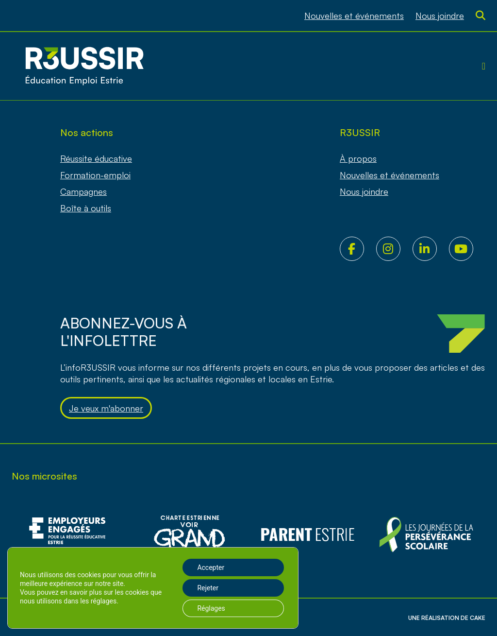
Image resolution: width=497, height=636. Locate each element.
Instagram (394, 249)
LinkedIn (431, 249)
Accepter (210, 567)
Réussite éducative (96, 158)
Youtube (467, 249)
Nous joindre (439, 15)
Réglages (211, 608)
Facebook (358, 249)
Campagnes (83, 191)
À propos (358, 158)
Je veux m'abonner (106, 408)
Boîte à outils (85, 208)
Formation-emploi (95, 175)
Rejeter (207, 588)
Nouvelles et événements (354, 15)
